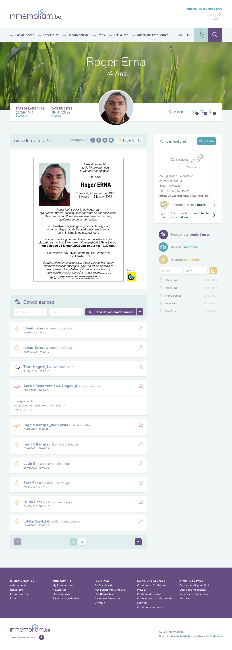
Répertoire (51, 35)
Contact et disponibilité (194, 585)
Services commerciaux (193, 594)
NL (181, 34)
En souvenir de (78, 35)
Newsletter (59, 589)
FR (187, 34)
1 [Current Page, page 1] (73, 541)
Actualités (120, 35)
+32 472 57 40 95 (177, 191)
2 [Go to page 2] (82, 541)
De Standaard (103, 585)
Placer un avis (61, 594)
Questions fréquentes (152, 35)
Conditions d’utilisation (152, 585)
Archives (184, 598)
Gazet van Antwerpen (108, 598)
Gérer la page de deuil (66, 598)
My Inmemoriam (63, 585)
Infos (101, 35)
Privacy (141, 589)
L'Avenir (100, 602)
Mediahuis (187, 636)
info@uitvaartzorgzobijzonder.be (184, 195)
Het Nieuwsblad (105, 594)
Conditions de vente (149, 607)
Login (201, 35)
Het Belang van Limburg (110, 589)
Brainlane (216, 636)
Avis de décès (24, 35)
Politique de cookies (149, 594)
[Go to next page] (138, 541)
